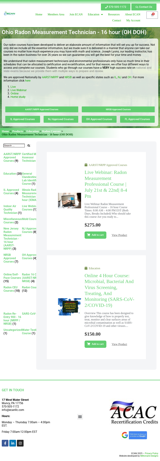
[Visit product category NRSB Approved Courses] (13, 258)
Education (32, 131)
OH (129, 77)
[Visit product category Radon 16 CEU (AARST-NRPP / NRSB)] (33, 277)
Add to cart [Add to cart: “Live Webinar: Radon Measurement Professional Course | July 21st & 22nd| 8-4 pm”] (98, 235)
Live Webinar (19, 90)
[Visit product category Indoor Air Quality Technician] (13, 209)
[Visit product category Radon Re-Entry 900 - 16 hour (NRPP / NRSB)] (13, 319)
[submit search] (29, 145)
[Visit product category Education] (13, 174)
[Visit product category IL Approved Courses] (13, 191)
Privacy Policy (151, 453)
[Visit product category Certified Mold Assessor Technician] (33, 157)
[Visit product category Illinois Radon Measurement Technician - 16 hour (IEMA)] (33, 195)
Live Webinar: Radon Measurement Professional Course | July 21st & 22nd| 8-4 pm (106, 184)
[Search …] (14, 145)
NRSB (68, 77)
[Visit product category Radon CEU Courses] (13, 289)
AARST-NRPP (50, 77)
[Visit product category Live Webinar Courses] (33, 208)
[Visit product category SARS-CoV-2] (33, 314)
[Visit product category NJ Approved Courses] (33, 230)
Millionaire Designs (149, 456)
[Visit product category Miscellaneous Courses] (13, 220)
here (27, 80)
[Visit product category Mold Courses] (33, 219)
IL (115, 77)
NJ (119, 77)
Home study (18, 97)
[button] (80, 417)
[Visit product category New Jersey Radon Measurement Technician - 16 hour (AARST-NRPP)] (13, 238)
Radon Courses (51, 131)
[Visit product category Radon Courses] (33, 289)
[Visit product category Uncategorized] (13, 331)
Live (13, 86)
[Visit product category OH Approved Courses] (33, 256)
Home (5, 131)
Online (14, 93)
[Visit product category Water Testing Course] (33, 331)
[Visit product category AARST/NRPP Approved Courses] (13, 157)
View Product (119, 235)
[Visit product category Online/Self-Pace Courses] (13, 277)
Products (17, 131)
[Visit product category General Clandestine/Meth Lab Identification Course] (33, 179)
